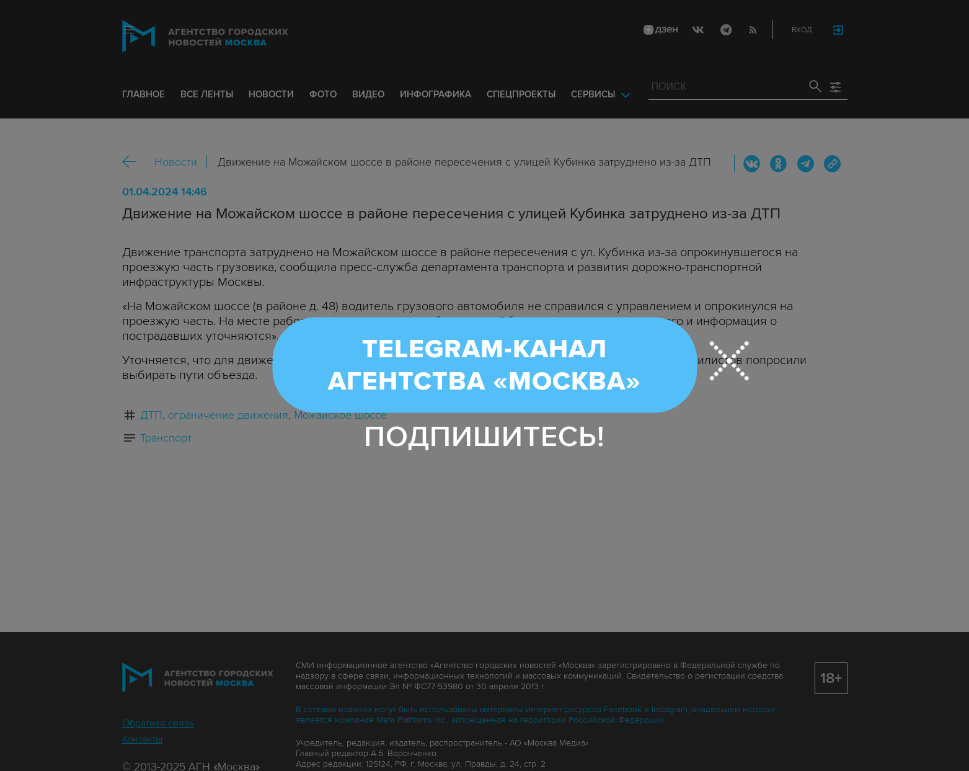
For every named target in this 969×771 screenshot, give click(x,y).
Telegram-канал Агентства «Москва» (484, 364)
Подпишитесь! (484, 436)
